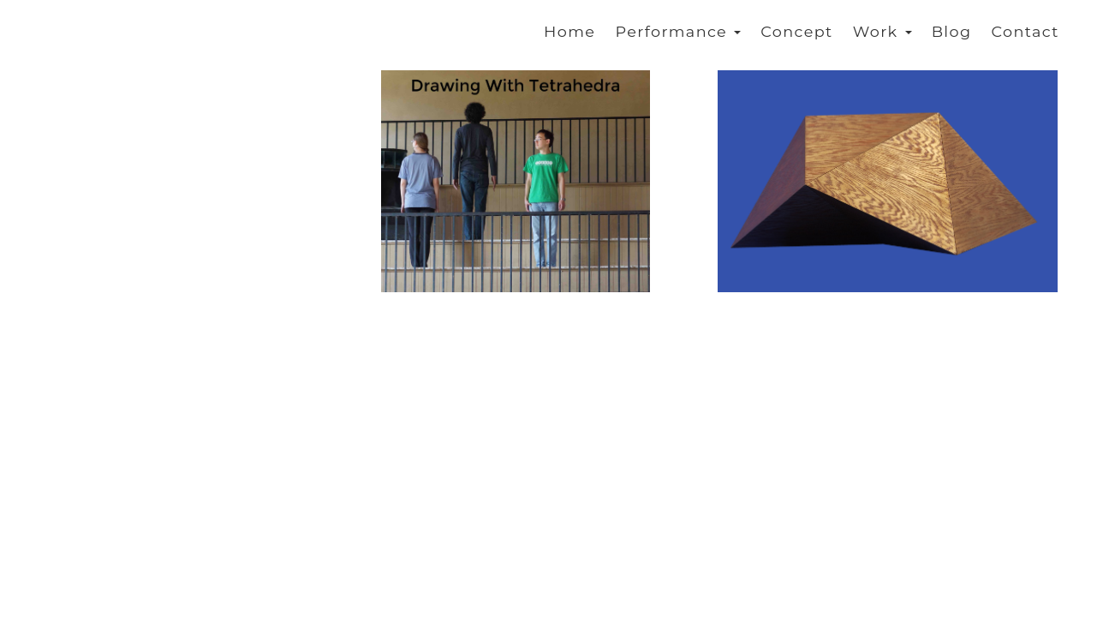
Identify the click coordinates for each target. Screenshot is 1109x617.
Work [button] (882, 31)
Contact (1024, 31)
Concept (796, 31)
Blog (952, 31)
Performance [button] (678, 31)
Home (569, 31)
